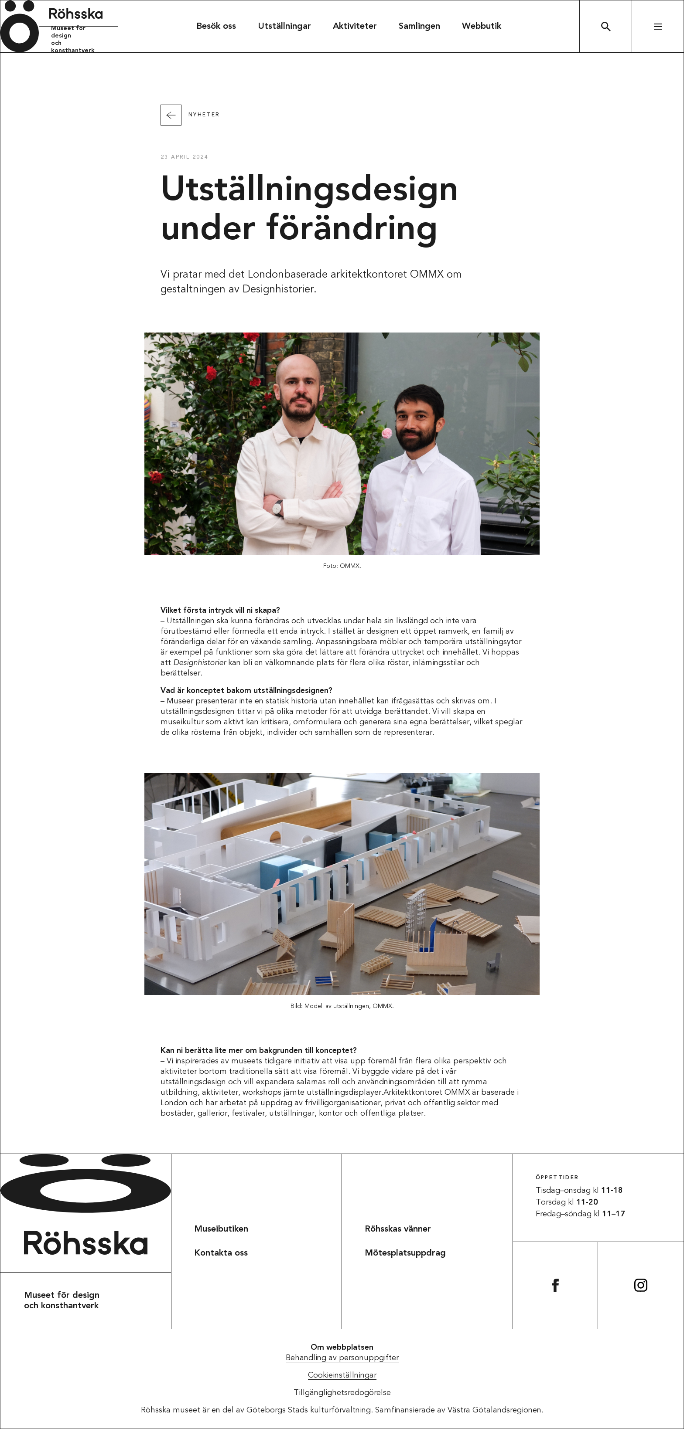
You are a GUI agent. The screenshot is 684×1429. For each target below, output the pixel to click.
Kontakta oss (221, 1253)
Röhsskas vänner (398, 1229)
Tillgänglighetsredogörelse (342, 1393)
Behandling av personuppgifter (342, 1358)
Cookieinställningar (342, 1375)
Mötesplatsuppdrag (405, 1253)
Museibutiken (221, 1229)
